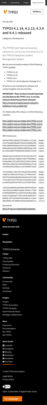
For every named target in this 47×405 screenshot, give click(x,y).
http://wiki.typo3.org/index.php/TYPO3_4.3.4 (22, 127)
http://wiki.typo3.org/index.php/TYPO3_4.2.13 (22, 124)
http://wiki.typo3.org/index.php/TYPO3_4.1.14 (22, 120)
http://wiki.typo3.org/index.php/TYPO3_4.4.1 (22, 130)
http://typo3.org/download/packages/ (19, 208)
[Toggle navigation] (36, 11)
